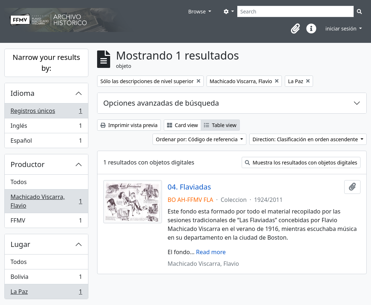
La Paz (46, 293)
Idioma (22, 93)
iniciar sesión (341, 28)
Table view (220, 125)
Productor (28, 164)
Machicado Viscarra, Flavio (46, 201)
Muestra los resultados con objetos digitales (301, 162)
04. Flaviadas (189, 187)
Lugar (20, 244)
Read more (211, 252)
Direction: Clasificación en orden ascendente (306, 139)
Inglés (46, 127)
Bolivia (46, 278)
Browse (197, 11)
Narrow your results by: (46, 62)
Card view (182, 125)
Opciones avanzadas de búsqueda (161, 103)
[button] (295, 29)
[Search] (295, 11)
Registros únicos (46, 112)
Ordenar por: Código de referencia (197, 139)
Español (46, 142)
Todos (19, 182)
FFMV (46, 222)
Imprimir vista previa (129, 125)
